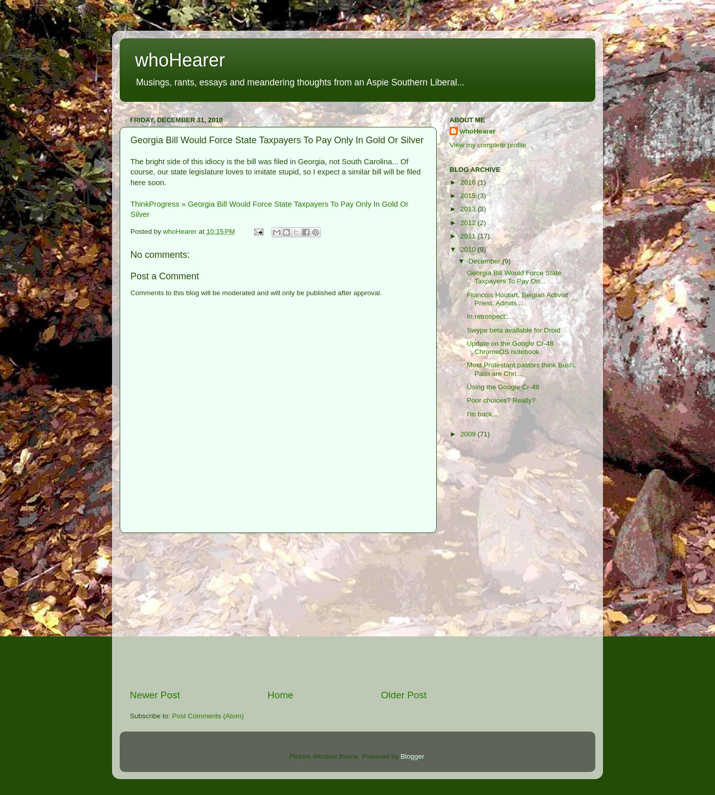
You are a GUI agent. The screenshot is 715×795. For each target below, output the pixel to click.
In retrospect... (489, 316)
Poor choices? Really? (501, 400)
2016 (469, 182)
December (485, 261)
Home (280, 695)
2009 (469, 434)
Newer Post (155, 695)
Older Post (404, 695)
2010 (469, 249)
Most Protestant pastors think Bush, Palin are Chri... (521, 369)
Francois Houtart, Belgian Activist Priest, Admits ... (517, 299)
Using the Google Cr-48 (503, 387)
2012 (469, 223)
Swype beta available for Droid (514, 330)
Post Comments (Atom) (208, 716)
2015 (469, 196)
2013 (469, 209)
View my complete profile (488, 145)
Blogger (412, 756)
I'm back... (482, 414)
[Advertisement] (278, 611)
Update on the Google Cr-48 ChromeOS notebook (510, 348)
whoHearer (180, 60)
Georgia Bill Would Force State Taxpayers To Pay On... (514, 277)
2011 (469, 236)
